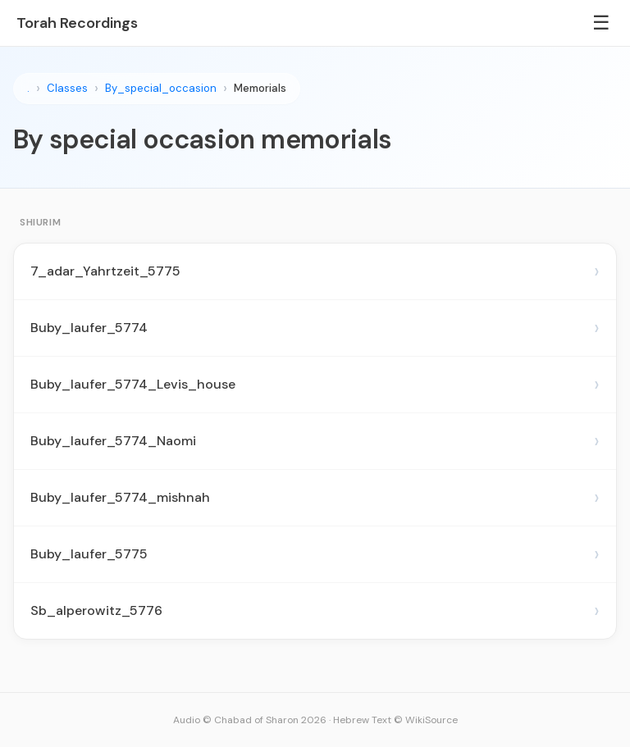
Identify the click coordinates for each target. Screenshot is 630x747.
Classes (67, 88)
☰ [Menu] (601, 22)
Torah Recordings (77, 23)
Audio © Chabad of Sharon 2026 (249, 720)
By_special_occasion (161, 88)
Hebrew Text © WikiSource (395, 720)
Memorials (260, 88)
